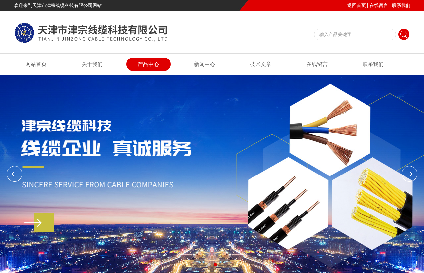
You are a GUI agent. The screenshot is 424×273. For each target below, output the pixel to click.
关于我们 (92, 64)
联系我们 (401, 5)
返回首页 (356, 5)
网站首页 (36, 64)
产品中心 (148, 64)
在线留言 (378, 5)
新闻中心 (204, 64)
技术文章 (260, 64)
